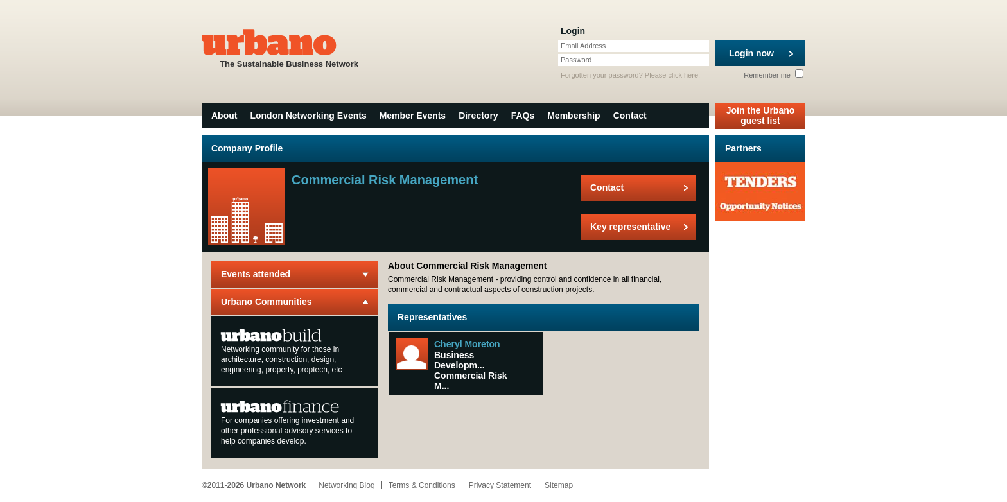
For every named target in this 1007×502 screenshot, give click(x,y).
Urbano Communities (266, 302)
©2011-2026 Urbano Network (254, 485)
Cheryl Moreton (467, 344)
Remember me (773, 75)
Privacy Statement (500, 485)
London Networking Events (308, 115)
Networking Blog (346, 485)
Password (576, 60)
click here (683, 75)
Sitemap (559, 485)
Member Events (413, 115)
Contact (630, 115)
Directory (478, 115)
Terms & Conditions (422, 485)
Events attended (255, 274)
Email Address (583, 45)
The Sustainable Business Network (289, 47)
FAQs (523, 115)
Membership (573, 115)
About (224, 115)
